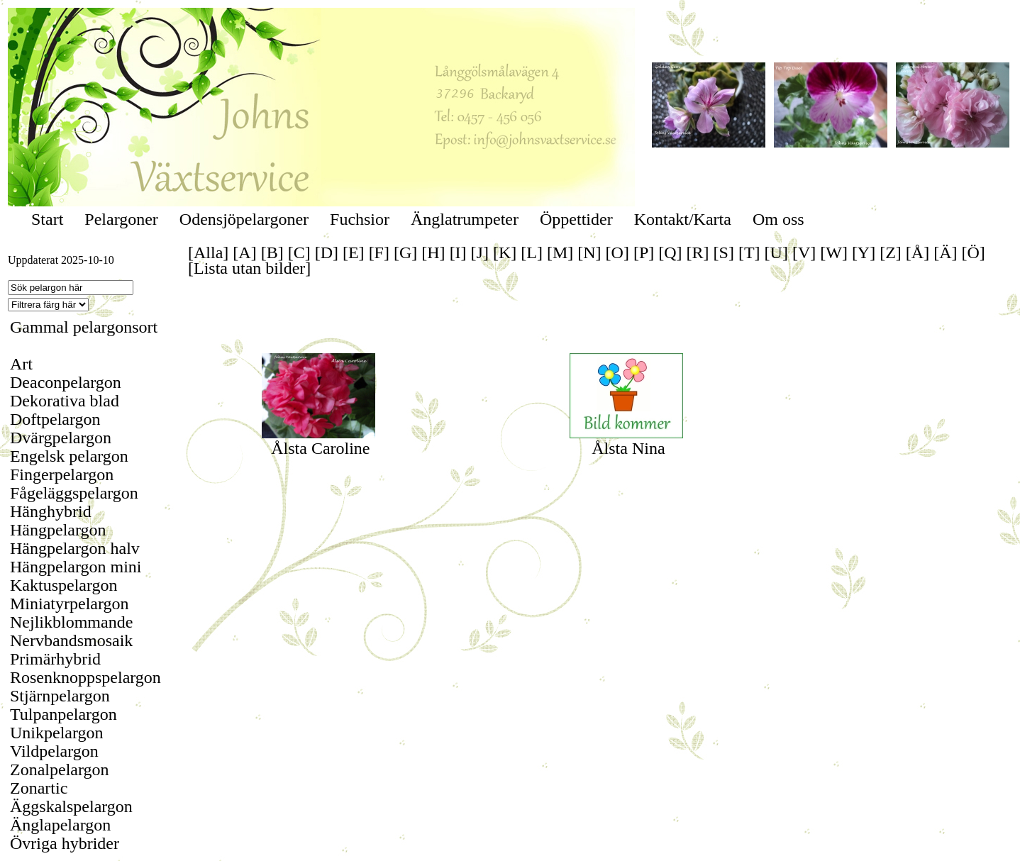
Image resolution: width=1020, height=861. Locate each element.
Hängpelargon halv (75, 548)
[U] (776, 252)
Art (21, 364)
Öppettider (576, 219)
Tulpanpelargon (63, 714)
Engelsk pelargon (69, 456)
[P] (643, 252)
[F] (379, 252)
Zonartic (38, 788)
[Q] (670, 252)
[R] (698, 252)
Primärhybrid (55, 659)
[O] (617, 252)
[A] (244, 252)
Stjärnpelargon (60, 696)
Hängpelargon (58, 530)
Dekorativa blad (64, 400)
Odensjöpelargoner (244, 219)
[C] (299, 252)
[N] (589, 252)
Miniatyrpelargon (69, 603)
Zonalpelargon (59, 769)
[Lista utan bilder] (249, 268)
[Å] (917, 252)
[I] (458, 252)
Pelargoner (121, 219)
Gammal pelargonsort (83, 327)
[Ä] (945, 252)
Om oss (778, 219)
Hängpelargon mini (76, 566)
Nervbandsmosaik (71, 640)
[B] (272, 252)
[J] (480, 252)
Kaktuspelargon (64, 585)
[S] (724, 252)
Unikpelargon (57, 732)
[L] (532, 252)
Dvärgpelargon (60, 437)
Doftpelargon (55, 419)
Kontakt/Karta (682, 219)
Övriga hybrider (64, 843)
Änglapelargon (60, 825)
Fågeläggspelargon (74, 493)
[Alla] (208, 252)
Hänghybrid (51, 511)
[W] (834, 252)
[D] (326, 252)
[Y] (863, 252)
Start (47, 219)
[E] (354, 252)
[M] (560, 252)
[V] (804, 252)
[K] (504, 252)
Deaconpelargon (65, 382)
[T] (749, 252)
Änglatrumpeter (465, 219)
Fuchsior (359, 219)
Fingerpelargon (61, 474)
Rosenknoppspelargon (85, 677)
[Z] (891, 252)
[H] (433, 252)
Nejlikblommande (71, 622)
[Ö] (973, 252)
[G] (405, 252)
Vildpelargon (54, 751)
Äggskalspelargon (71, 806)
